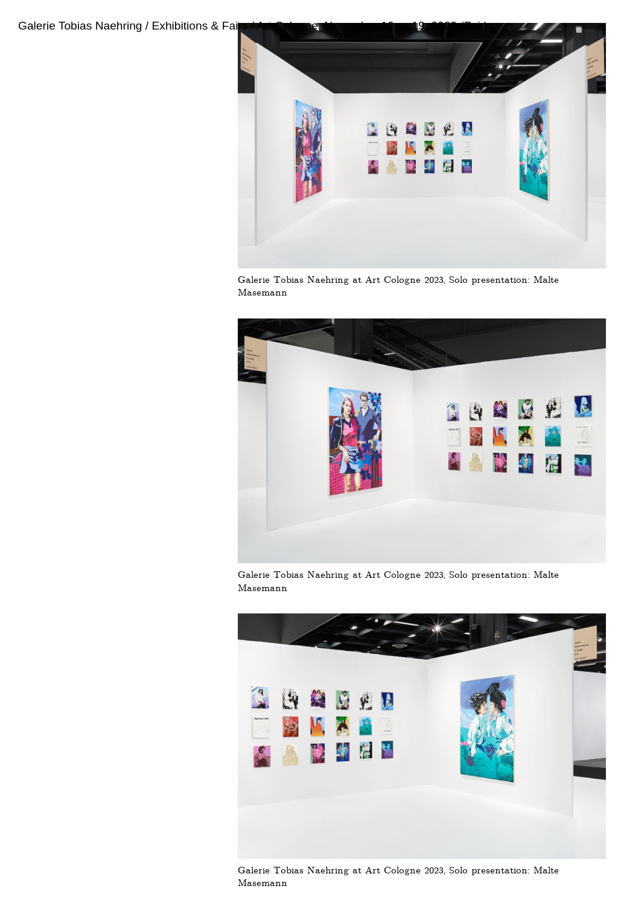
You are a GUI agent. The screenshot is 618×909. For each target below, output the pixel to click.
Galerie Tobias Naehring (80, 25)
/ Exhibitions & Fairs (195, 25)
